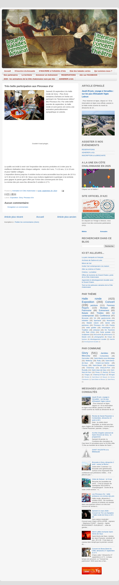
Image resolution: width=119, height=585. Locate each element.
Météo (84, 231)
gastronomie (106, 318)
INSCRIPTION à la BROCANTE (93, 155)
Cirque (109, 337)
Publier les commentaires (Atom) (27, 222)
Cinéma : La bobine (89, 272)
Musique (104, 308)
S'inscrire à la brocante (25, 71)
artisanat (96, 330)
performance (108, 334)
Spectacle (97, 320)
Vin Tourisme (109, 330)
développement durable (98, 339)
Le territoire (27, 75)
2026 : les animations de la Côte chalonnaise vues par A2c (29, 79)
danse (107, 323)
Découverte (97, 334)
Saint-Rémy (111, 379)
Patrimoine (86, 310)
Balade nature (92, 323)
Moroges (112, 375)
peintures (85, 325)
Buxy (113, 372)
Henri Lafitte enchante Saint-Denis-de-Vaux (102, 533)
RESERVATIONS (68, 75)
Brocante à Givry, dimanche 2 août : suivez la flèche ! (103, 463)
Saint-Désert (97, 365)
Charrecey (90, 368)
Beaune (105, 377)
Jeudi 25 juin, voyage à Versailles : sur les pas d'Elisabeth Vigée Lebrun (98, 94)
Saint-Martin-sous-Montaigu (104, 358)
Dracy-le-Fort (105, 368)
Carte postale (105, 332)
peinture (94, 305)
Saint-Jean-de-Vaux (99, 370)
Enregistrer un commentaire (18, 207)
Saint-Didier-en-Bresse (98, 379)
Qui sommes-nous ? (103, 71)
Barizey (105, 372)
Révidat (86, 377)
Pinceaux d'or (29, 198)
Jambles (104, 353)
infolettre (85, 320)
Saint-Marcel (96, 377)
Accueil (7, 71)
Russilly (85, 370)
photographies (99, 337)
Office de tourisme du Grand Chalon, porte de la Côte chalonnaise (97, 276)
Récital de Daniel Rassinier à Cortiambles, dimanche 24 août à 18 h (102, 418)
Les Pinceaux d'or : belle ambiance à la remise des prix (103, 495)
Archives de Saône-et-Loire (92, 260)
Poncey (84, 365)
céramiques (106, 328)
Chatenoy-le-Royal (99, 375)
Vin (95, 318)
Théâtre (100, 313)
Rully (99, 361)
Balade (85, 313)
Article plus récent (13, 217)
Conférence (105, 315)
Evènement (104, 310)
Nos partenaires (11, 75)
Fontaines (111, 365)
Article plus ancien (66, 217)
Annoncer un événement (47, 75)
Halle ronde (92, 298)
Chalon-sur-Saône (102, 363)
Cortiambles (104, 356)
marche (112, 339)
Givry (21, 198)
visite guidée (91, 328)
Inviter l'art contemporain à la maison (95, 266)
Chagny (87, 375)
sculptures (85, 334)
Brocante (85, 318)
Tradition (85, 330)
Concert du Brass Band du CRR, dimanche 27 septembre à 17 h (103, 551)
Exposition (14, 198)
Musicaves (111, 320)
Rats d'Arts (90, 332)
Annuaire (103, 231)
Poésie (112, 325)
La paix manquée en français (92, 257)
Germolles (85, 358)
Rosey (97, 372)
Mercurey (86, 356)
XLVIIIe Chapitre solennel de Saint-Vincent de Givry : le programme (102, 435)
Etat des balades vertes (80, 71)
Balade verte (86, 337)
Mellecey (89, 361)
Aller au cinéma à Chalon (91, 269)
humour (84, 339)
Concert (110, 301)
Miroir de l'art (86, 263)
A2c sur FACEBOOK (88, 75)
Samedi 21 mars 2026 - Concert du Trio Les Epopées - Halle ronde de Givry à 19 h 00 (103, 514)
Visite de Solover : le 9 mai (102, 479)
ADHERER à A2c (66, 79)
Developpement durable (91, 341)
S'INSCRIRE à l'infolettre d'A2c (52, 71)
